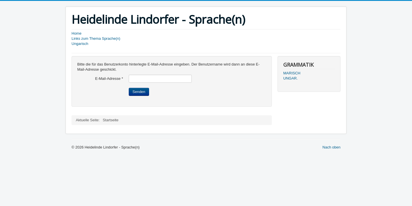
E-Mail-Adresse (109, 78)
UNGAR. (290, 78)
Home (77, 33)
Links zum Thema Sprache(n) (96, 38)
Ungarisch (80, 43)
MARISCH (291, 73)
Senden (138, 92)
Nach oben (331, 147)
